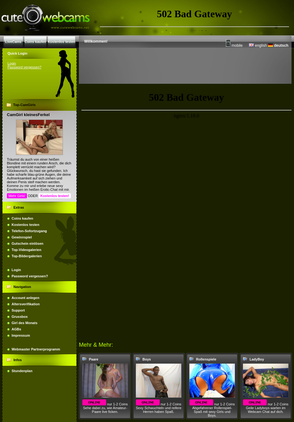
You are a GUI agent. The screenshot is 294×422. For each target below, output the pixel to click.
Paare (93, 359)
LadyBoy (257, 359)
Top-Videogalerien (26, 250)
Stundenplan (22, 371)
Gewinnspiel (22, 237)
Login (12, 63)
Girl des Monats (25, 323)
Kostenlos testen (25, 225)
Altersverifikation (26, 304)
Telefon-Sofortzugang (29, 231)
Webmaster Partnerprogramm (36, 349)
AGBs (16, 329)
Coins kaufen (22, 218)
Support (18, 310)
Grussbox (20, 316)
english (258, 45)
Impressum (21, 335)
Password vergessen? (24, 67)
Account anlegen (25, 298)
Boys (146, 359)
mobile (234, 45)
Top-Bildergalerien (27, 256)
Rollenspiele (206, 359)
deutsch (278, 45)
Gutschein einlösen (27, 243)
